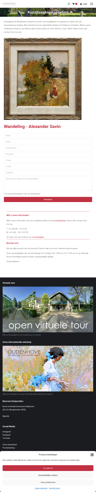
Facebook (6, 435)
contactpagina (38, 237)
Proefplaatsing (9, 448)
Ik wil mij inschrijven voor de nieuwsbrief (23, 194)
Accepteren (48, 468)
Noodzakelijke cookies (48, 475)
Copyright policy (54, 488)
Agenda (6, 416)
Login (83, 4)
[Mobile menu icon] (91, 4)
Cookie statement (41, 488)
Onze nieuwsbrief (10, 445)
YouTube (6, 438)
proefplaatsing (59, 220)
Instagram (7, 432)
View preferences (48, 482)
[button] (92, 454)
